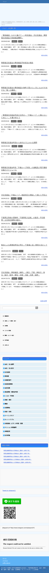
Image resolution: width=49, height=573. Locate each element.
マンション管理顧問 (10, 427)
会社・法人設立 (9, 368)
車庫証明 (7, 431)
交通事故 (7, 407)
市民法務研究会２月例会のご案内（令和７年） (17, 456)
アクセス (5, 560)
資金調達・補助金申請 (11, 392)
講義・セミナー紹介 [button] (8, 335)
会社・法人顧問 (9, 364)
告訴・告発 (8, 411)
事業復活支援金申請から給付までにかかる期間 (19, 142)
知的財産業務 (9, 384)
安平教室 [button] (5, 340)
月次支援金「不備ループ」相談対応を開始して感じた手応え (24, 195)
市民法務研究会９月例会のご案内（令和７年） (17, 450)
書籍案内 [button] (5, 316)
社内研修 (7, 435)
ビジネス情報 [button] (6, 330)
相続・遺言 (8, 399)
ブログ (20, 41)
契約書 (7, 376)
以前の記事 (43, 301)
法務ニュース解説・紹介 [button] (9, 321)
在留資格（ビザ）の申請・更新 (14, 423)
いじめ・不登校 (9, 396)
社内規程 (7, 372)
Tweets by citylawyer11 (9, 490)
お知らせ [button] (5, 345)
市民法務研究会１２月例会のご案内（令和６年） (18, 459)
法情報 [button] (5, 326)
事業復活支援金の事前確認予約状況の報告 (17, 63)
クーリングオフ (9, 415)
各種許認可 (8, 380)
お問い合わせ (6, 563)
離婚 (6, 403)
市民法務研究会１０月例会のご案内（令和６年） (18, 462)
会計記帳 (7, 388)
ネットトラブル (9, 419)
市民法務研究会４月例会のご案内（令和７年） (17, 453)
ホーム (4, 558)
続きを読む (44, 55)
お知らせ (14, 41)
